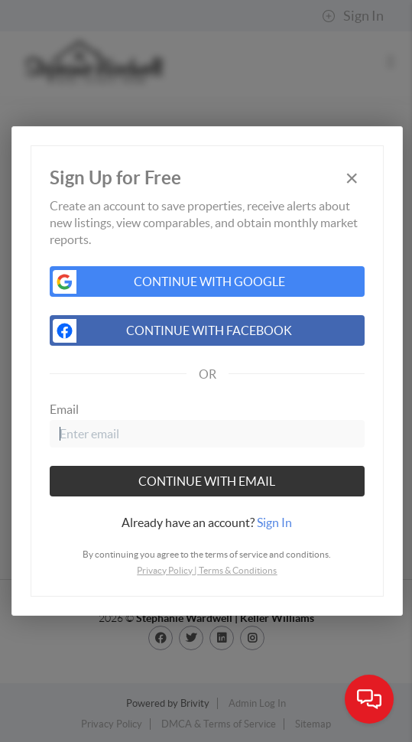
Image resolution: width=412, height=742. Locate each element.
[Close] (352, 178)
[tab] (207, 522)
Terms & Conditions (238, 570)
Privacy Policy (165, 570)
